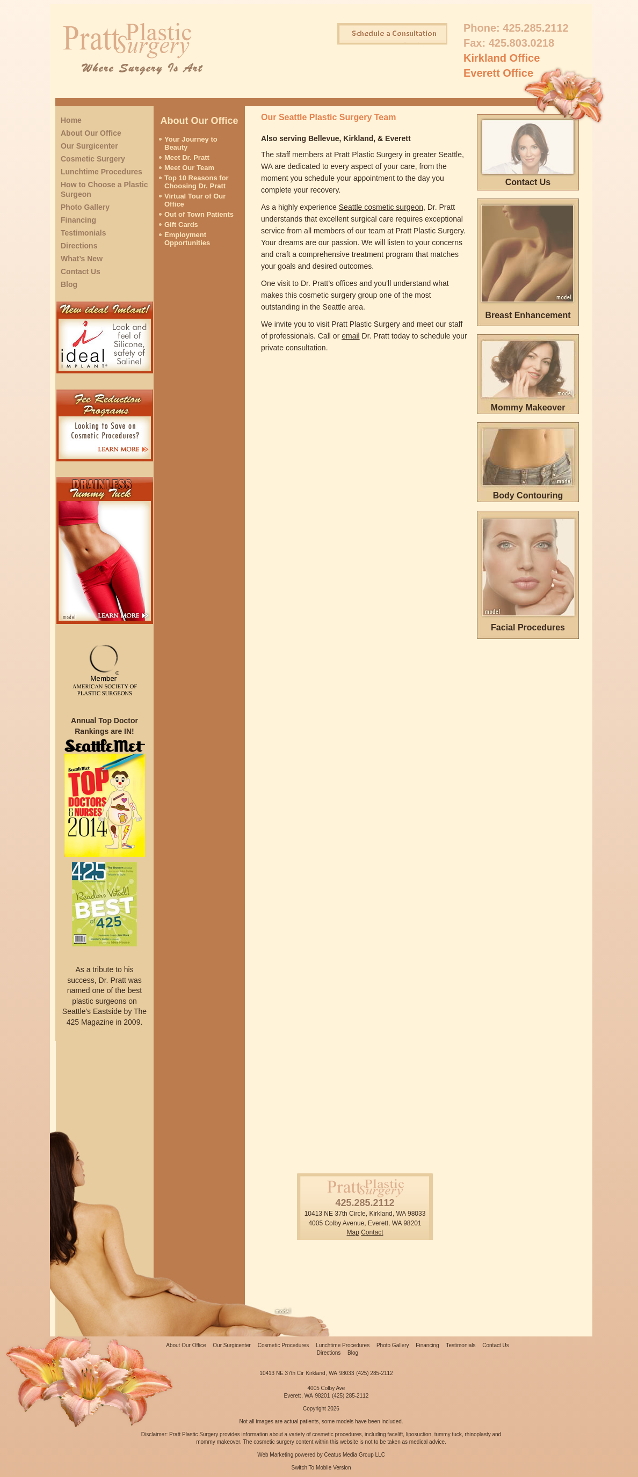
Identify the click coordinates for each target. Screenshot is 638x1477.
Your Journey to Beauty (191, 143)
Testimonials (83, 233)
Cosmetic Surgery (93, 159)
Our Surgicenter (89, 146)
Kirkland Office (501, 58)
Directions (79, 245)
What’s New (82, 258)
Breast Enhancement (527, 315)
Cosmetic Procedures (283, 1345)
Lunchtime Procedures (101, 171)
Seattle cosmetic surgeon (381, 207)
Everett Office (498, 73)
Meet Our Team (189, 168)
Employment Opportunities (187, 239)
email (350, 336)
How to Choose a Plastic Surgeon (104, 189)
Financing (78, 220)
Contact (372, 1232)
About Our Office (91, 133)
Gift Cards (181, 225)
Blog (69, 284)
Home (71, 120)
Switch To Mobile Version (321, 1468)
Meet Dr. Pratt (186, 157)
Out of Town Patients (199, 214)
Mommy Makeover (528, 407)
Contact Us (80, 271)
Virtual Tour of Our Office (195, 200)
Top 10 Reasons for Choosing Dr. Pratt (196, 182)
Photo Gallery (85, 207)
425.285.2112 (535, 28)
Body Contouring (528, 495)
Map (352, 1232)
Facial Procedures (528, 627)
